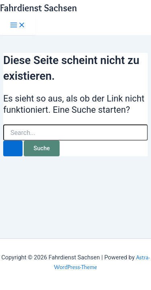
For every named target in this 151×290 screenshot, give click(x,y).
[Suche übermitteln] (13, 148)
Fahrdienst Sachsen (38, 8)
